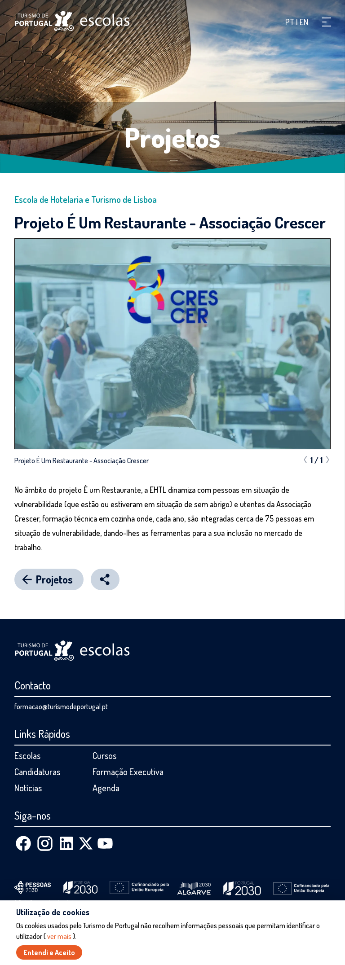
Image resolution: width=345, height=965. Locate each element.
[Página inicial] (72, 21)
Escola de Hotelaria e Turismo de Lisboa (85, 199)
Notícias (28, 788)
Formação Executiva (128, 771)
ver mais (59, 936)
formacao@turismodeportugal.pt (61, 706)
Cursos (104, 755)
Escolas (27, 755)
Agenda (106, 788)
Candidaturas (37, 771)
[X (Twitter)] (86, 843)
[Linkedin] (66, 843)
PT (290, 22)
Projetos (172, 136)
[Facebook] (23, 843)
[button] (326, 22)
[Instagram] (45, 843)
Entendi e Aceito (49, 952)
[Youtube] (105, 843)
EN (304, 22)
